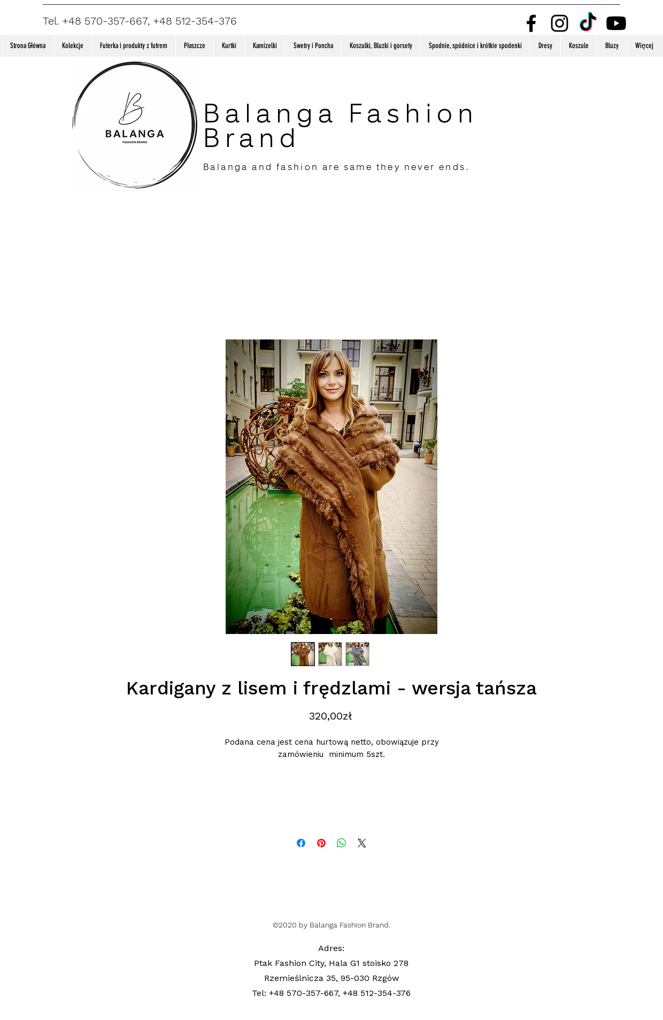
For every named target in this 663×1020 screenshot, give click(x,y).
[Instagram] (559, 23)
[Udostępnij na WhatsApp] (341, 843)
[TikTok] (587, 23)
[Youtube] (616, 23)
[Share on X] (362, 843)
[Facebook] (531, 23)
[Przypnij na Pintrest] (321, 843)
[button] (72, 46)
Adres (330, 948)
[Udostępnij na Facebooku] (301, 843)
